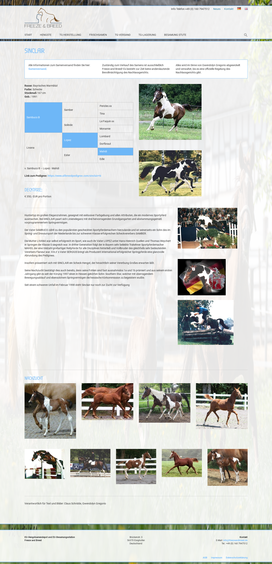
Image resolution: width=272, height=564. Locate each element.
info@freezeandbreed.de (235, 540)
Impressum (216, 557)
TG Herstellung (70, 34)
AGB (205, 557)
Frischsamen (98, 34)
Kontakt (229, 8)
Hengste (45, 34)
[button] (246, 35)
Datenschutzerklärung (237, 557)
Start (28, 34)
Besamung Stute (175, 34)
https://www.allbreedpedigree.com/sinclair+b (74, 175)
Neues (217, 8)
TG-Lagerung (147, 34)
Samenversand (37, 68)
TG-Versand (123, 34)
